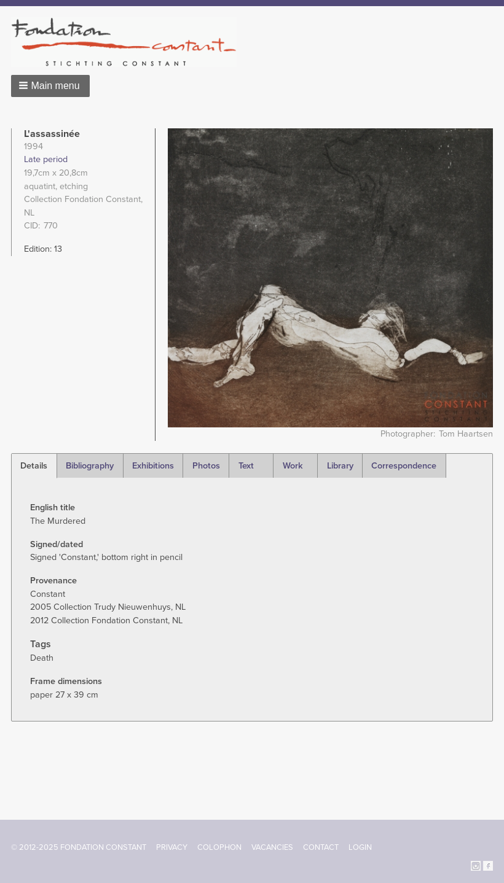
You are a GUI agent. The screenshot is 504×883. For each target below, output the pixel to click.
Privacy (171, 847)
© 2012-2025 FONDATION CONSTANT (78, 847)
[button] (50, 86)
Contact (321, 847)
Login (360, 847)
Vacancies (272, 847)
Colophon (219, 847)
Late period (46, 159)
